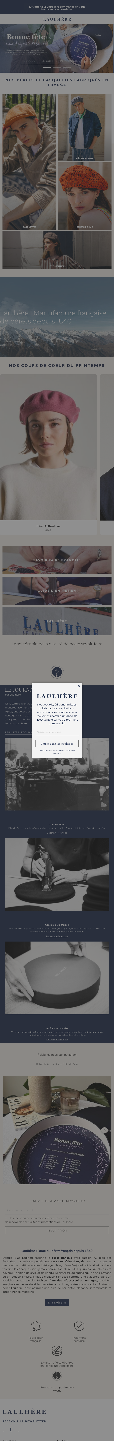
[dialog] (57, 720)
